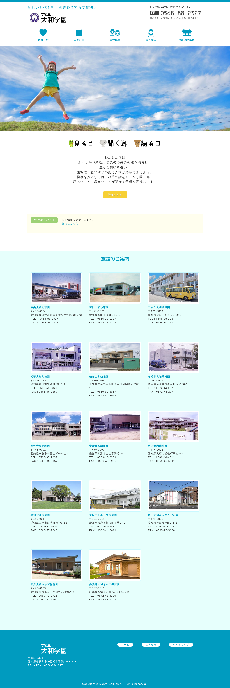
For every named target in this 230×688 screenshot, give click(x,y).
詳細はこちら (70, 223)
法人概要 (151, 644)
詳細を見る (115, 194)
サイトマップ (181, 644)
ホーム (125, 644)
